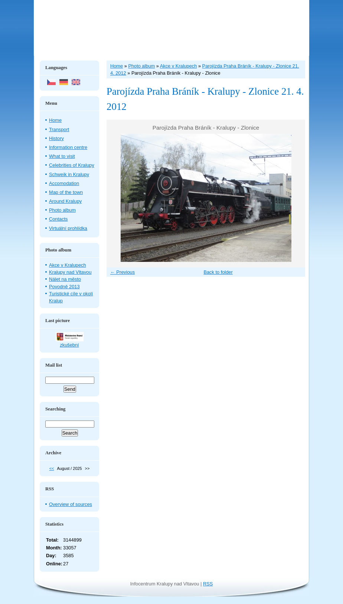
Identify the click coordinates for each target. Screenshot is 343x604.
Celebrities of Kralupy (71, 165)
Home (55, 120)
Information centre (68, 147)
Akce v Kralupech (67, 265)
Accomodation (64, 183)
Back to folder (217, 272)
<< (51, 468)
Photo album (62, 210)
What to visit (62, 156)
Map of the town (66, 192)
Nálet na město (65, 279)
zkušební (69, 345)
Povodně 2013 (64, 286)
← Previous (122, 272)
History (56, 138)
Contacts (58, 219)
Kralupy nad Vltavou (70, 272)
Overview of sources (70, 504)
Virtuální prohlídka (68, 228)
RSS (208, 584)
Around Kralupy (65, 201)
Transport (59, 129)
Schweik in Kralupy (69, 174)
